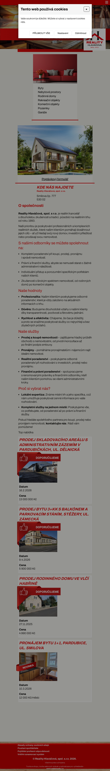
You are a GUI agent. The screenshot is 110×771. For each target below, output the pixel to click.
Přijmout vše (41, 33)
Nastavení (63, 33)
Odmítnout (80, 33)
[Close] (86, 9)
